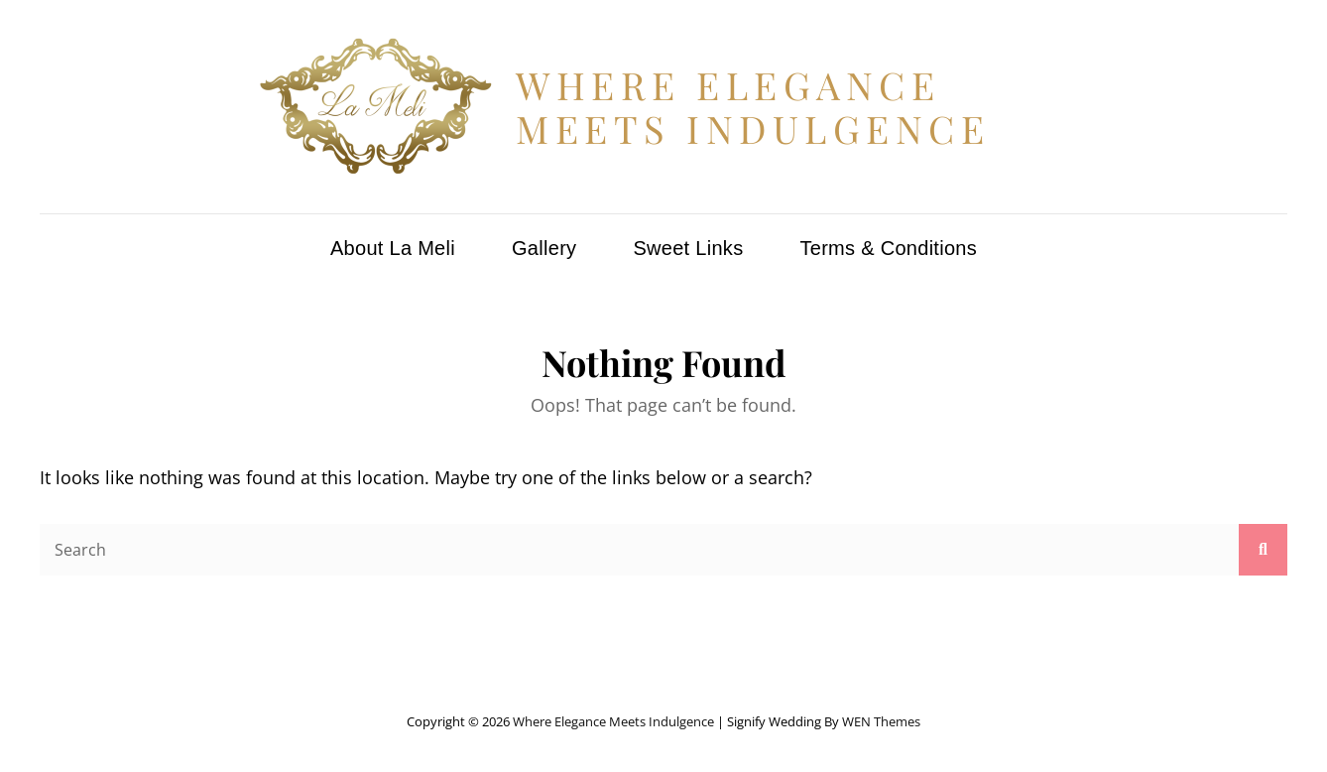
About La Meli (392, 248)
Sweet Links (688, 248)
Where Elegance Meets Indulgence (753, 107)
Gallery (544, 248)
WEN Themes (881, 721)
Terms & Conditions (888, 248)
